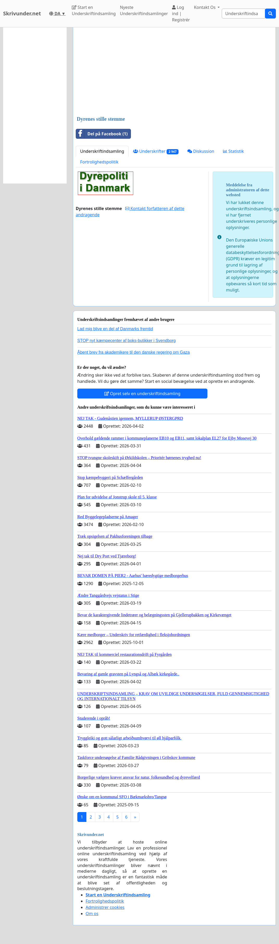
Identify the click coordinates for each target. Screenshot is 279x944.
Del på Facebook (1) (102, 133)
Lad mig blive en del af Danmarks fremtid (115, 329)
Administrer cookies (105, 907)
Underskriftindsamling (102, 151)
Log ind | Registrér (181, 13)
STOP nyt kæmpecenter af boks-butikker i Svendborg (126, 340)
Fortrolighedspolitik (99, 162)
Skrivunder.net (22, 13)
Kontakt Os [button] (205, 7)
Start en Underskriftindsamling (94, 10)
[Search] (243, 13)
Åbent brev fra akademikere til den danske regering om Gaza (133, 352)
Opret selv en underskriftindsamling (142, 393)
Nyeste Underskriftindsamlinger (144, 10)
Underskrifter (156, 151)
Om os (92, 913)
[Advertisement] (174, 72)
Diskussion (200, 151)
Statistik (233, 151)
